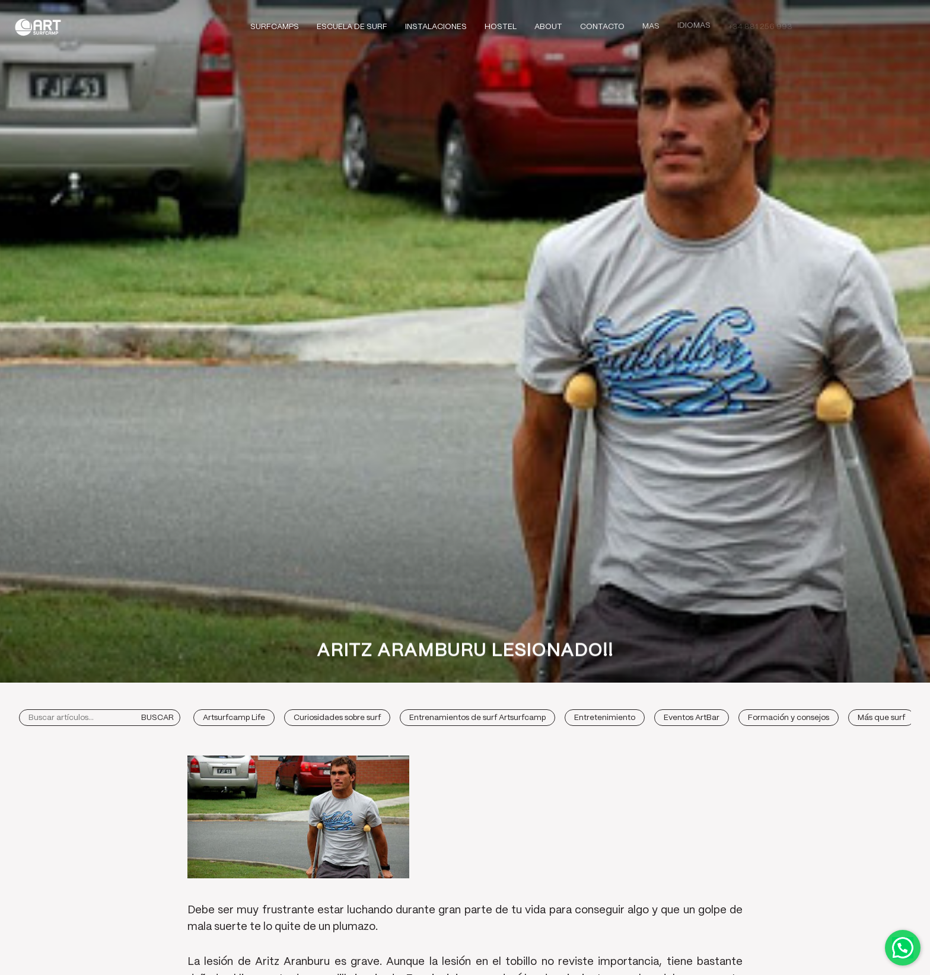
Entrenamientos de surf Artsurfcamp (477, 718)
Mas (651, 25)
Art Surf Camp (41, 27)
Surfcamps (274, 27)
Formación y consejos (788, 718)
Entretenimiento (604, 718)
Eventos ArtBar (691, 718)
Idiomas (694, 24)
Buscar (157, 718)
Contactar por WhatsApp (903, 948)
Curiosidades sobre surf (337, 718)
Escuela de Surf (352, 27)
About (548, 26)
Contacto (602, 26)
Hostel (501, 27)
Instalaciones (436, 27)
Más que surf (881, 718)
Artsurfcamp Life (234, 718)
